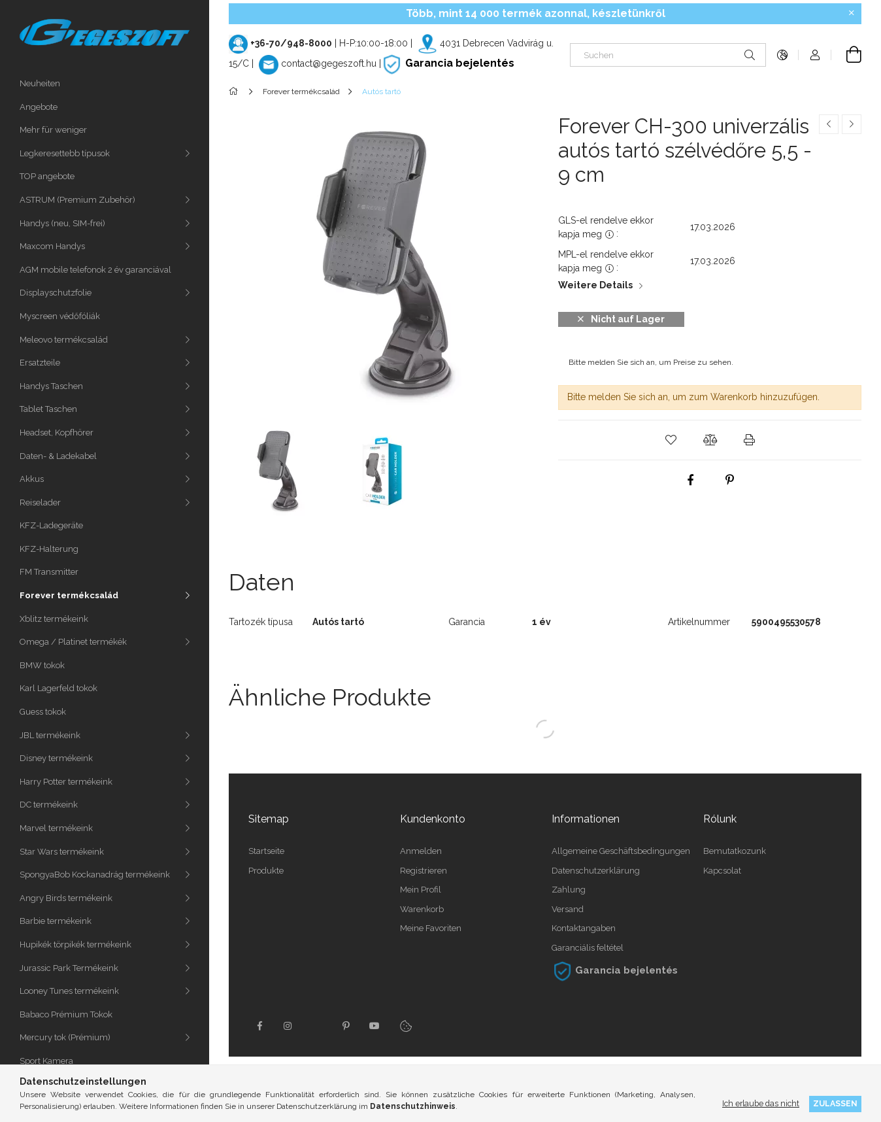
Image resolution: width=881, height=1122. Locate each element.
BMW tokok (42, 665)
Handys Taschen (51, 386)
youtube (374, 1026)
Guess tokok (43, 712)
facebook (259, 1026)
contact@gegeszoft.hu (328, 63)
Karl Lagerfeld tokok (58, 688)
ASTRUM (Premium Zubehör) (77, 200)
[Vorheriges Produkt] (829, 124)
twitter (317, 1026)
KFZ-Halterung (49, 549)
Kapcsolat (722, 871)
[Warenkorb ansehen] (846, 55)
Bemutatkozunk (734, 851)
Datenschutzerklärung (596, 871)
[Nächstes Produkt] (851, 124)
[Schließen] (851, 13)
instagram (288, 1026)
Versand (568, 909)
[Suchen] (668, 55)
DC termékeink (49, 804)
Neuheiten (40, 83)
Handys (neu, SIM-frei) (62, 223)
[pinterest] (729, 480)
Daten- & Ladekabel (58, 456)
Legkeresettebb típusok (65, 153)
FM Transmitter (49, 572)
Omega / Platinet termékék (73, 642)
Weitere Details (595, 285)
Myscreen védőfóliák (60, 316)
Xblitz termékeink (54, 619)
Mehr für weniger (53, 130)
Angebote (39, 107)
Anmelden (421, 851)
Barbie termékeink (55, 921)
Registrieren (423, 871)
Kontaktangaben (584, 928)
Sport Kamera (46, 1061)
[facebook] (690, 480)
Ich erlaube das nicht (760, 1103)
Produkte (266, 871)
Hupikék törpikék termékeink (75, 944)
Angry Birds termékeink (66, 898)
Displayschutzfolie (55, 293)
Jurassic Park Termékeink (69, 968)
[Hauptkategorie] (235, 91)
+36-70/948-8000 (291, 43)
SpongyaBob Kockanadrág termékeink (95, 874)
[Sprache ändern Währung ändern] (782, 55)
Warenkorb (422, 909)
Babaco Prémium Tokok (66, 1014)
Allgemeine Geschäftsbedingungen (621, 851)
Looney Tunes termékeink (69, 991)
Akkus (32, 479)
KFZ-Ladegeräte (51, 525)
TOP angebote (47, 176)
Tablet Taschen (48, 409)
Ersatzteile (40, 362)
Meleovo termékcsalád (64, 340)
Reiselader (40, 502)
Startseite (266, 851)
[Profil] (815, 55)
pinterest (346, 1026)
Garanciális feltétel (587, 948)
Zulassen (835, 1103)
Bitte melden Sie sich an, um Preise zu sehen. (651, 362)
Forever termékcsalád (69, 595)
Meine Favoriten (430, 928)
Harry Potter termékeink (66, 782)
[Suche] (749, 55)
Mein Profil (420, 889)
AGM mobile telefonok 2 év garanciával (95, 270)
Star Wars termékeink (62, 852)
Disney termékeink (56, 758)
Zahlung (569, 889)
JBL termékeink (50, 735)
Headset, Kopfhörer (56, 432)
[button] (670, 440)
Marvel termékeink (56, 828)
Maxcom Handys (52, 246)
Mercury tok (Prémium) (65, 1037)
